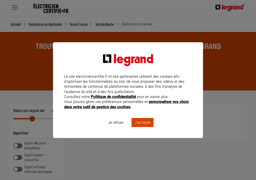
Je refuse (116, 129)
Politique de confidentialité (113, 103)
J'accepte (142, 129)
